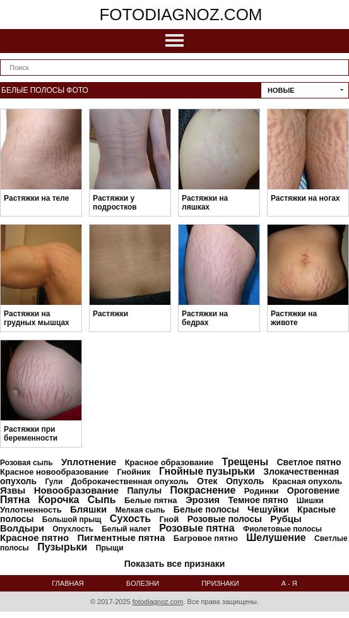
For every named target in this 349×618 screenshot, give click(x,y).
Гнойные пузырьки (207, 471)
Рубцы (286, 518)
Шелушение (275, 537)
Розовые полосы (224, 519)
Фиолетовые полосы (282, 529)
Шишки (310, 500)
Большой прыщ (72, 519)
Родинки (261, 491)
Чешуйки (268, 509)
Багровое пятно (206, 538)
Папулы (144, 490)
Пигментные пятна (121, 537)
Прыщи (110, 548)
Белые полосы (206, 509)
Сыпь (102, 499)
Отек (207, 481)
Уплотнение (88, 461)
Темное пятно (258, 500)
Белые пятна (150, 500)
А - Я (289, 583)
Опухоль (245, 481)
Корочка (59, 499)
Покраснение (203, 490)
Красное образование (169, 462)
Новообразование (76, 490)
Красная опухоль (308, 481)
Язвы (12, 490)
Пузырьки (62, 547)
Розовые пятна (196, 528)
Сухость (130, 518)
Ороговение (313, 490)
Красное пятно (34, 537)
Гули (53, 481)
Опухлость (72, 529)
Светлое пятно (308, 462)
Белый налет (126, 529)
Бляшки (88, 509)
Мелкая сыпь (140, 510)
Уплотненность (31, 509)
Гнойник (133, 472)
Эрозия (203, 499)
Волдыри (22, 528)
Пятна (15, 499)
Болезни (142, 583)
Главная (67, 583)
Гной (169, 519)
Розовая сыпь (26, 462)
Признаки (220, 583)
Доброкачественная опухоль (130, 481)
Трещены (245, 461)
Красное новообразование (54, 472)
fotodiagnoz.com (180, 14)
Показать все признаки (174, 564)
